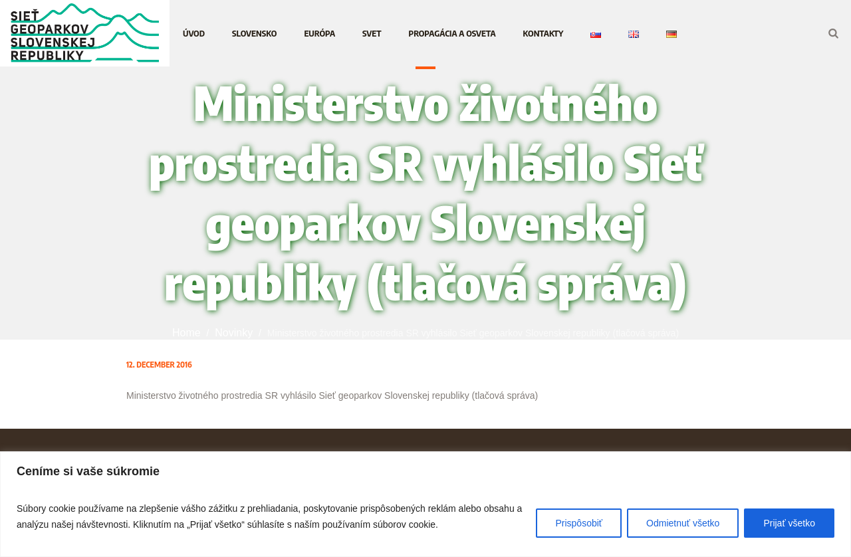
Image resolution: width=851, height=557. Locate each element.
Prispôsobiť (578, 523)
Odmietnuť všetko (682, 523)
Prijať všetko (789, 523)
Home (186, 332)
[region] (425, 504)
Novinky (234, 332)
